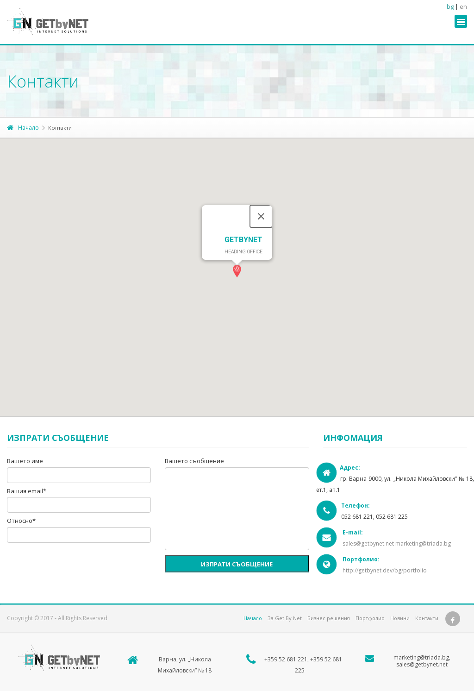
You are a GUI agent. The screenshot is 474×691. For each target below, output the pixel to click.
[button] (237, 271)
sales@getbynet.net (368, 543)
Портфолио (370, 618)
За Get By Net (285, 618)
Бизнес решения (328, 618)
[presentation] (77, 565)
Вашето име (25, 461)
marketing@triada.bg (423, 543)
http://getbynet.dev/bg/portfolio (385, 570)
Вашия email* (26, 491)
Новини (400, 618)
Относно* (21, 521)
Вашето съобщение (194, 461)
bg (450, 6)
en (463, 6)
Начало (23, 128)
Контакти (426, 618)
